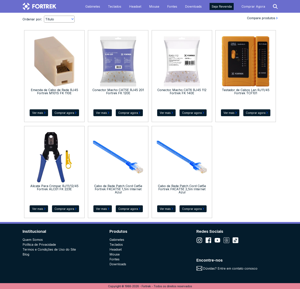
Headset (135, 6)
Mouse (154, 6)
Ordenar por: (32, 19)
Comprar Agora (253, 6)
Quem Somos (33, 240)
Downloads (193, 6)
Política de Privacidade (39, 244)
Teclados (114, 6)
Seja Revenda (222, 6)
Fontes (172, 6)
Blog (26, 254)
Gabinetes (92, 6)
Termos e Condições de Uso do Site (49, 249)
